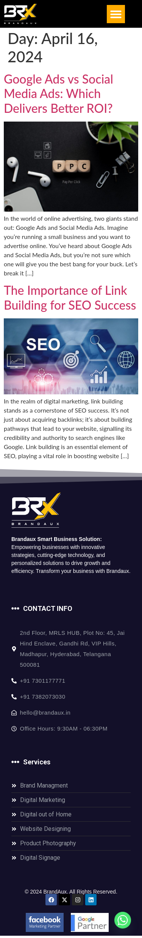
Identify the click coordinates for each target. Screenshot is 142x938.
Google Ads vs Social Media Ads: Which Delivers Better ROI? (58, 95)
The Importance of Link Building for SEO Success (70, 299)
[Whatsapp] (122, 920)
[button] (116, 14)
